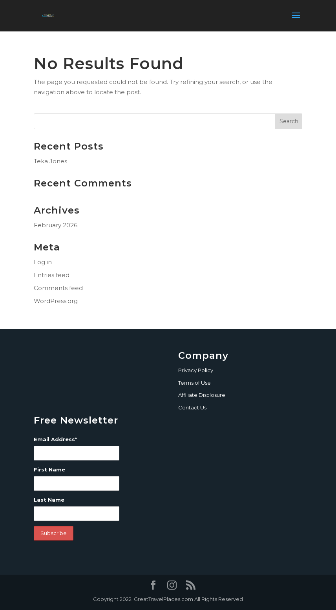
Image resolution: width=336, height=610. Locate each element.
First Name (49, 469)
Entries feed (51, 275)
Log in (43, 262)
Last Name (49, 500)
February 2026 (55, 225)
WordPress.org (56, 301)
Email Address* (55, 439)
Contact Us (192, 407)
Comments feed (58, 288)
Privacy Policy (195, 370)
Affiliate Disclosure (201, 395)
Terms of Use (194, 383)
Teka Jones (50, 161)
